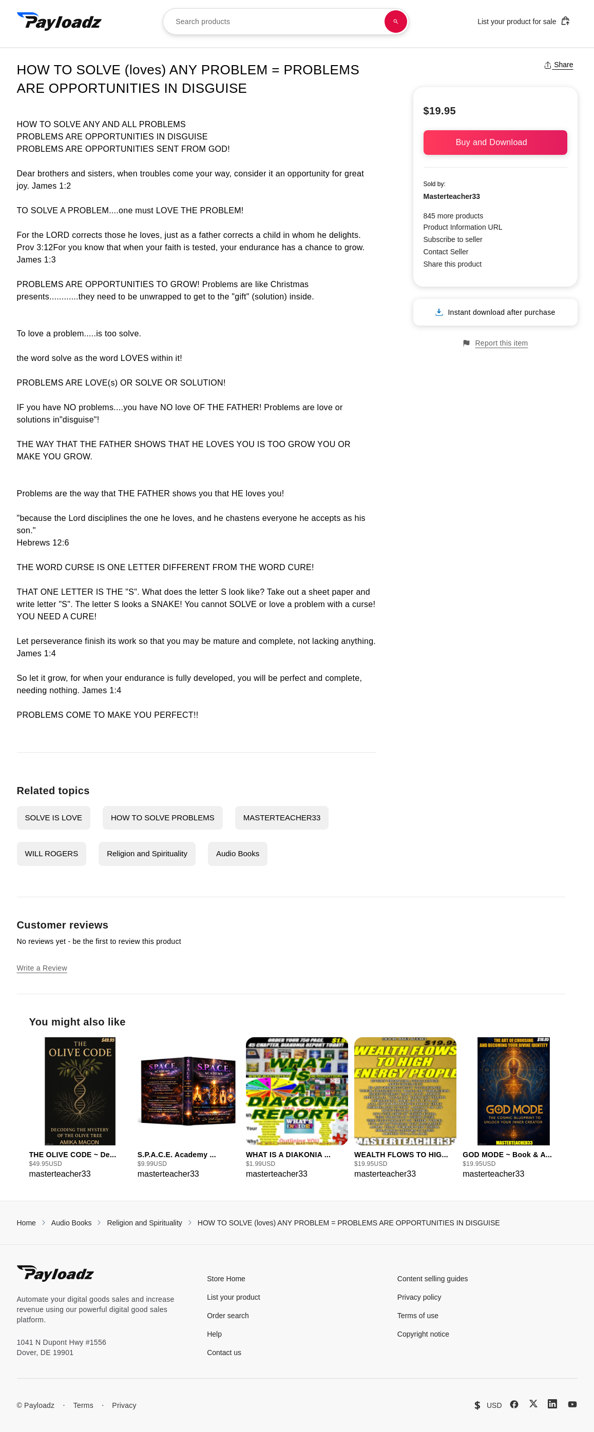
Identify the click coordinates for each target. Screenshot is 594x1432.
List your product (233, 1297)
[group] (80, 1108)
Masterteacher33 (452, 196)
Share (558, 64)
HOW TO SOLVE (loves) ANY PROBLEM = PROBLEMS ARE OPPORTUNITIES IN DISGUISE (349, 1223)
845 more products (454, 216)
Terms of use (417, 1316)
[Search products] (396, 21)
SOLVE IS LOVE (53, 817)
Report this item (495, 343)
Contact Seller (446, 252)
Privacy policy (419, 1297)
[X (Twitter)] (533, 1403)
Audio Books (237, 853)
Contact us (224, 1352)
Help (214, 1334)
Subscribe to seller (453, 239)
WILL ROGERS (52, 853)
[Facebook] (514, 1404)
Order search (228, 1316)
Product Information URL (463, 227)
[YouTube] (572, 1404)
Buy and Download (495, 142)
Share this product (453, 264)
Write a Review (42, 968)
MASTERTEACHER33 (282, 817)
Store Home (226, 1279)
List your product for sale (523, 21)
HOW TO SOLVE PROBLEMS (163, 817)
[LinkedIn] (552, 1403)
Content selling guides (432, 1279)
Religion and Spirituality (147, 853)
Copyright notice (423, 1334)
